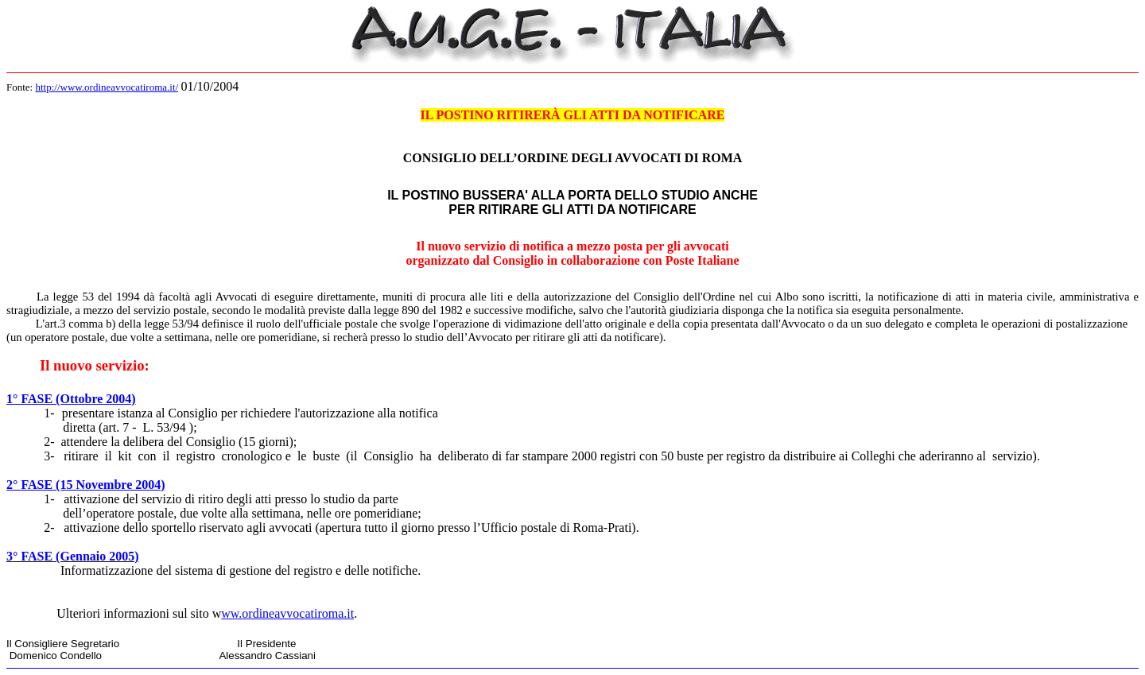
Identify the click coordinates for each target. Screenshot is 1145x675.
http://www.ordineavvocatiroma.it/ (106, 87)
